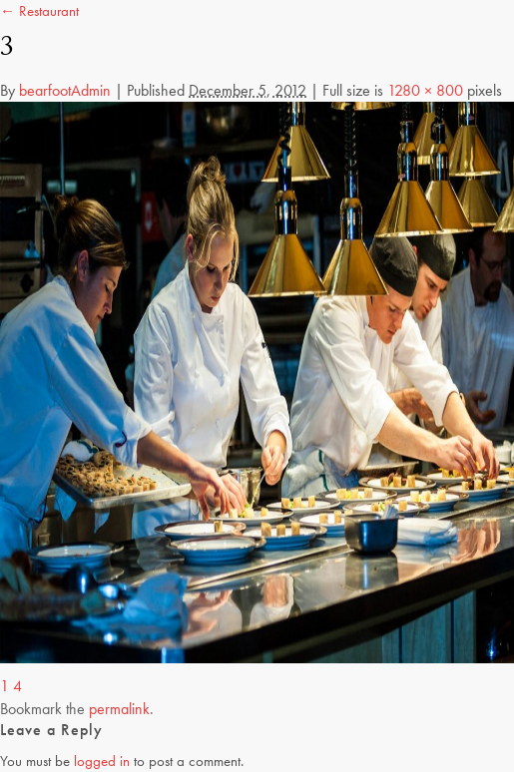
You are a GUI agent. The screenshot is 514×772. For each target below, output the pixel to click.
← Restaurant (39, 11)
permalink (119, 708)
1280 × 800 (425, 90)
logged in (102, 761)
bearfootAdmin (65, 90)
